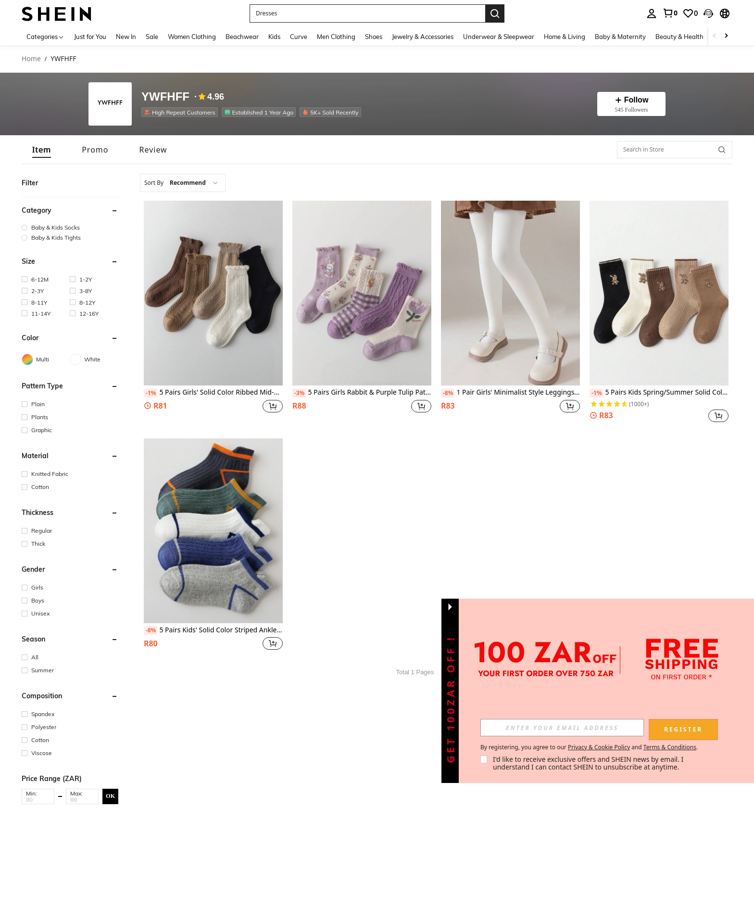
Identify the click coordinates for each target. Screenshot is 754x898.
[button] (708, 13)
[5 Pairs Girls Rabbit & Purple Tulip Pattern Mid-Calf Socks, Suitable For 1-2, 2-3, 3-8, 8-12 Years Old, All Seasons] (361, 293)
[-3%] (299, 393)
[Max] (82, 799)
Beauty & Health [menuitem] (679, 36)
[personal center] (651, 13)
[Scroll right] (726, 36)
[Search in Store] (674, 149)
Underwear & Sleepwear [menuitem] (498, 36)
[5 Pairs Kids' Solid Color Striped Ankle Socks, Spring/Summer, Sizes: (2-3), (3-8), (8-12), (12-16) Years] (213, 530)
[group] (70, 227)
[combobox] (182, 183)
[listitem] (181, 112)
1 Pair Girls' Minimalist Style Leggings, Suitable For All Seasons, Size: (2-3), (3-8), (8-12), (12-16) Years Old (510, 392)
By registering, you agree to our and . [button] (589, 747)
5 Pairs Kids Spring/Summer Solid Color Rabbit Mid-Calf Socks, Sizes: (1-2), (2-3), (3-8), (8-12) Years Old (659, 392)
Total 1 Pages (415, 672)
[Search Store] (721, 149)
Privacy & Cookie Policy (599, 747)
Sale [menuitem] (152, 36)
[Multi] (46, 359)
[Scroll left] (714, 36)
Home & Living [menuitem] (564, 36)
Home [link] (31, 59)
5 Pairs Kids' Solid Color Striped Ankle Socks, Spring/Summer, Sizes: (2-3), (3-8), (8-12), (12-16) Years (213, 630)
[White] (94, 359)
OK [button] (110, 796)
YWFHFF (165, 97)
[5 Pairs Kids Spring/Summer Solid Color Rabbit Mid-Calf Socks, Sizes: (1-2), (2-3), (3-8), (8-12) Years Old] (659, 293)
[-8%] (448, 393)
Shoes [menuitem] (373, 36)
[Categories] (45, 36)
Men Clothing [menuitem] (336, 36)
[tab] (41, 150)
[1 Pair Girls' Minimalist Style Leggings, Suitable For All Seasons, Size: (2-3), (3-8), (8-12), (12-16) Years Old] (510, 293)
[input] (562, 727)
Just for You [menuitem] (90, 36)
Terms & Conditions (669, 747)
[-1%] (151, 393)
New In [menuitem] (126, 36)
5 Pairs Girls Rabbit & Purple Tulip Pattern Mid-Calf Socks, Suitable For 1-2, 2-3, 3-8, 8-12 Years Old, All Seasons (361, 392)
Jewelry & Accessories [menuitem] (422, 36)
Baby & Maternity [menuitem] (620, 36)
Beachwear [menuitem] (242, 36)
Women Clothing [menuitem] (192, 36)
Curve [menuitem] (298, 36)
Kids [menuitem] (274, 36)
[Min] (38, 799)
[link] (670, 13)
